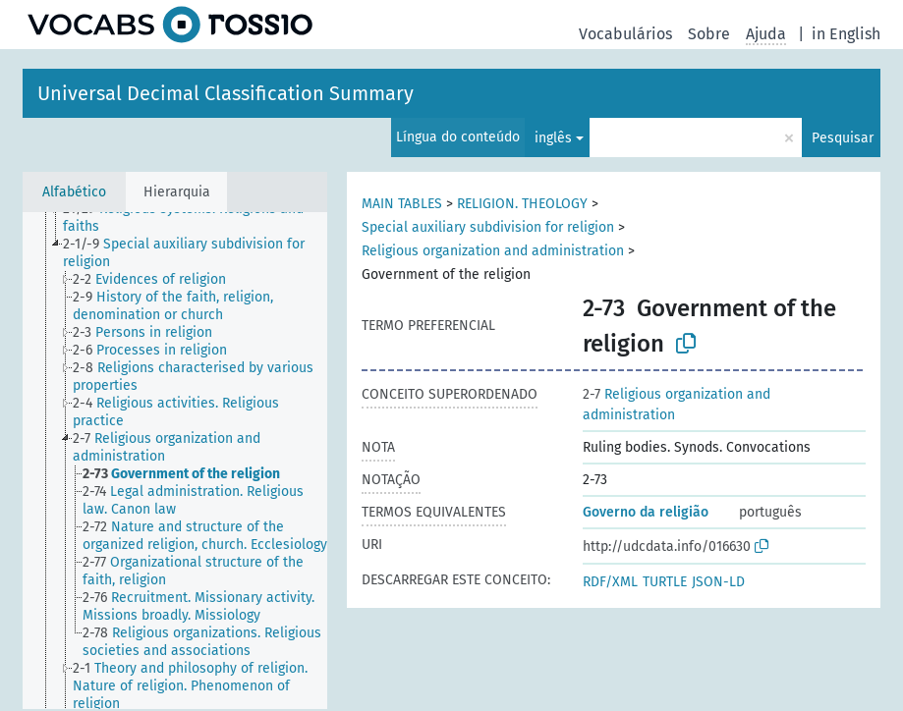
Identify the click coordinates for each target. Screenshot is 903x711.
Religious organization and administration (493, 251)
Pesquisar (843, 138)
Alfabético (74, 192)
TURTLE (665, 582)
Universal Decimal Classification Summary (225, 93)
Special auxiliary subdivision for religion (488, 227)
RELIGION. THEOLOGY (522, 203)
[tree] (175, 460)
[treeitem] (203, 218)
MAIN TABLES (402, 203)
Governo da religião (645, 512)
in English (846, 34)
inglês (553, 138)
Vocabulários (625, 34)
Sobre (709, 34)
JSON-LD (718, 582)
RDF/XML (610, 582)
